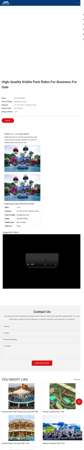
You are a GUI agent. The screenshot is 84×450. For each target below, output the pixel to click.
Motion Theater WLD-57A (54, 443)
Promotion (77, 379)
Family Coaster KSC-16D (53, 411)
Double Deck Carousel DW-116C (15, 443)
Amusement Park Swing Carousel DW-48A (20, 411)
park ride (14, 134)
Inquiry (8, 120)
